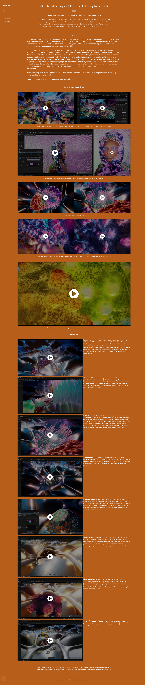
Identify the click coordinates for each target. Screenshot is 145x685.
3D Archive (6, 22)
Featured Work (7, 15)
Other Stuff (6, 18)
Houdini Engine (70, 26)
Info (4, 11)
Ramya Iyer (6, 5)
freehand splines (56, 26)
